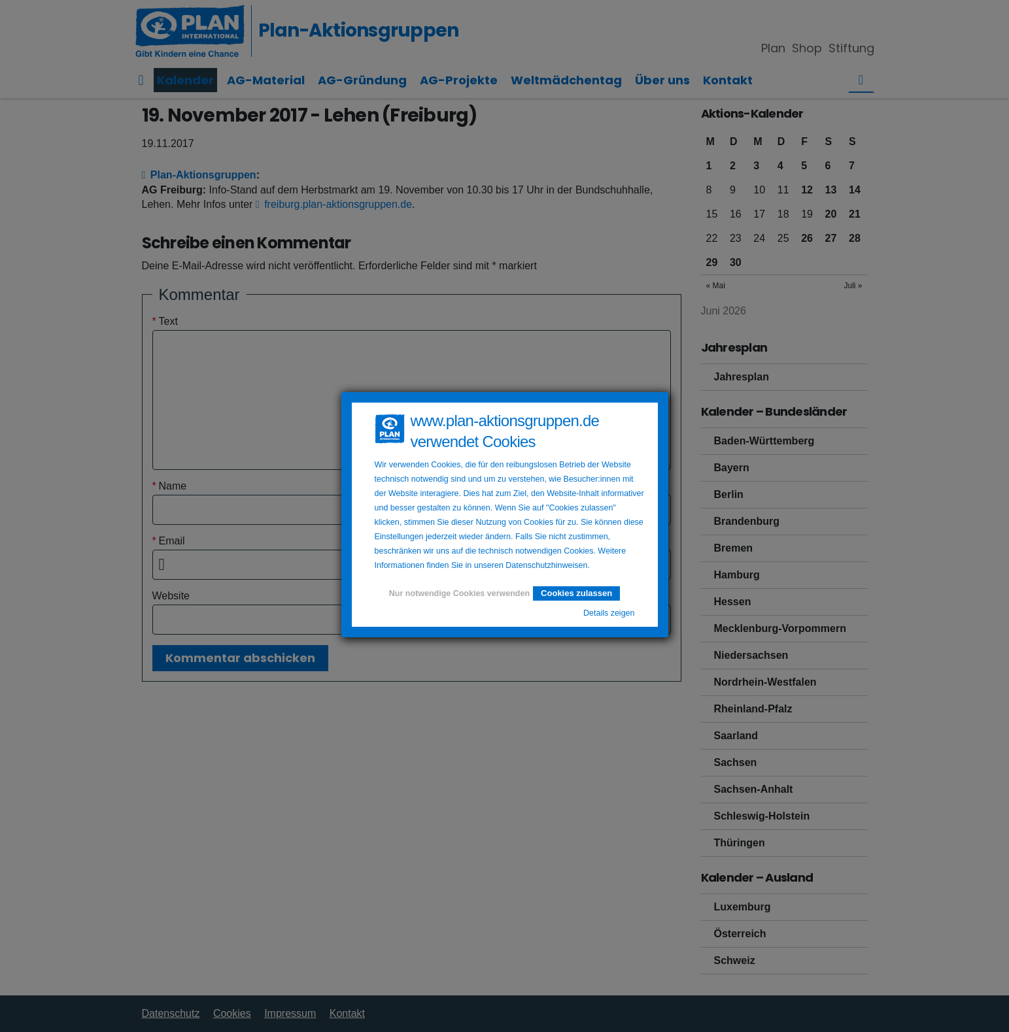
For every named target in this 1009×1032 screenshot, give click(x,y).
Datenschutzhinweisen (546, 565)
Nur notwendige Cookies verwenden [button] (459, 593)
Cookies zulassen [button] (576, 593)
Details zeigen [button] (609, 613)
